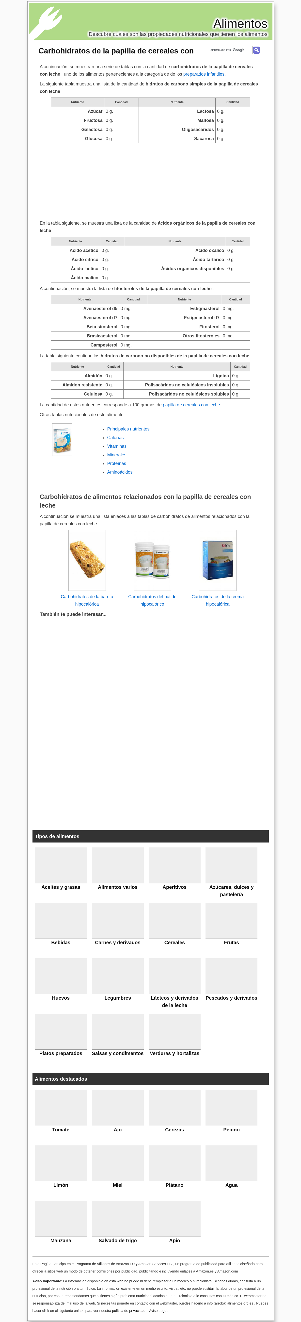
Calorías (115, 437)
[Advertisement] (150, 180)
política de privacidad (128, 1311)
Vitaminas (117, 446)
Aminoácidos (120, 472)
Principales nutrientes (128, 429)
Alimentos (240, 24)
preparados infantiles (203, 74)
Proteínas (116, 463)
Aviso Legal (158, 1311)
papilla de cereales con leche (192, 404)
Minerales (117, 454)
